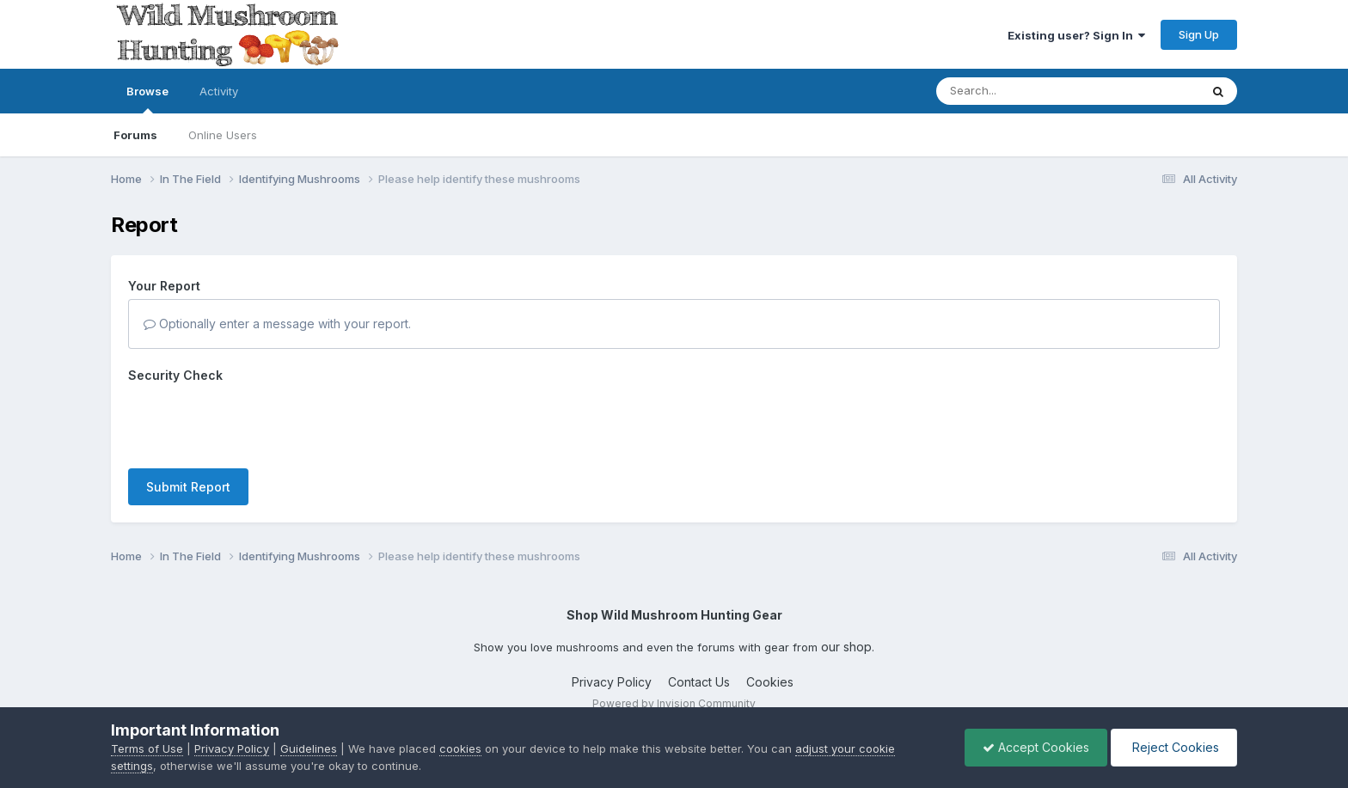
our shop (846, 637)
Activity (218, 91)
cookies (460, 748)
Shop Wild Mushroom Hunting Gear (674, 606)
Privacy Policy (612, 673)
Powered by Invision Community (674, 693)
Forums (135, 135)
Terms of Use (147, 748)
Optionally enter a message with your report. (277, 323)
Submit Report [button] (188, 419)
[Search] (1021, 91)
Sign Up (1199, 34)
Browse (147, 98)
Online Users (222, 135)
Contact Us (699, 673)
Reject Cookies (1174, 747)
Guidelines (308, 748)
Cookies (769, 673)
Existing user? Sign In (1076, 35)
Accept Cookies (1036, 747)
